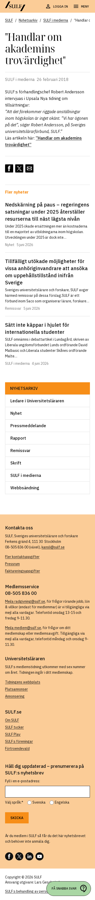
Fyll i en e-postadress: (22, 781)
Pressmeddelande (28, 425)
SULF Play (13, 734)
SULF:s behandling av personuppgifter (35, 891)
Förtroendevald (17, 748)
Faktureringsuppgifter (22, 571)
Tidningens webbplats (22, 682)
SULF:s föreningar (19, 741)
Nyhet (16, 413)
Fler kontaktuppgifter (22, 557)
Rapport (18, 438)
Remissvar (20, 450)
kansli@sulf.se (53, 547)
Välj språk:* (14, 802)
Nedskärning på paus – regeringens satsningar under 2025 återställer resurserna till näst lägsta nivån (47, 211)
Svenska (39, 802)
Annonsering (15, 696)
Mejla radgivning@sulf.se (25, 601)
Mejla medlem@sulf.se (23, 628)
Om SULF (12, 720)
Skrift (15, 462)
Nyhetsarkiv (24, 388)
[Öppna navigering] (81, 7)
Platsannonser (16, 689)
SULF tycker (14, 727)
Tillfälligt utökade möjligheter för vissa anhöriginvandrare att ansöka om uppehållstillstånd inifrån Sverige (46, 272)
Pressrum (12, 564)
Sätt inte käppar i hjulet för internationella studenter (37, 328)
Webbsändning (24, 487)
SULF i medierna (25, 475)
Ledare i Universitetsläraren (37, 400)
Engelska (62, 802)
